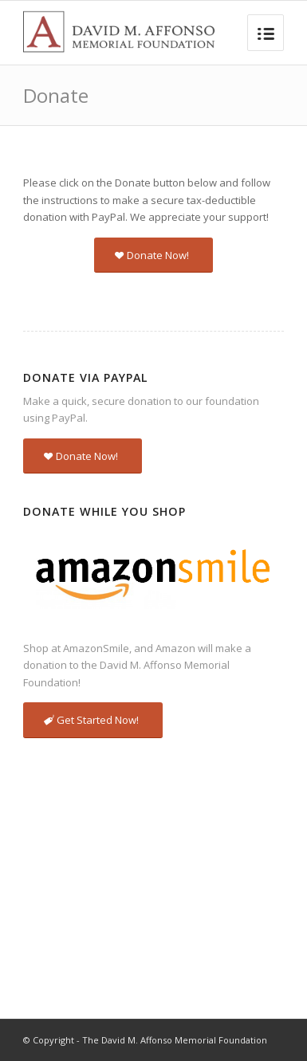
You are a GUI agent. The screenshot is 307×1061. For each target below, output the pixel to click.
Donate (56, 95)
